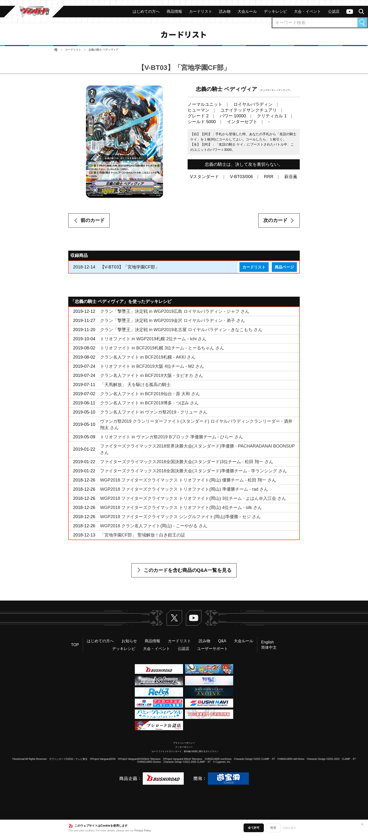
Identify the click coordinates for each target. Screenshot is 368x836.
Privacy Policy (143, 830)
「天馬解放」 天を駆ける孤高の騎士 (135, 384)
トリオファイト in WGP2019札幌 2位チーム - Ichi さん (153, 338)
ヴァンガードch (349, 11)
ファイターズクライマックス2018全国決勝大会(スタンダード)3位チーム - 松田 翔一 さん (186, 461)
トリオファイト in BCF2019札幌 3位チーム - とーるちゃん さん (162, 348)
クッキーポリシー (184, 747)
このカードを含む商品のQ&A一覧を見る (188, 570)
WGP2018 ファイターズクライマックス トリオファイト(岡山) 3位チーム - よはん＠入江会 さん (193, 498)
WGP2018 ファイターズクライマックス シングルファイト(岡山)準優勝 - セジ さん (180, 516)
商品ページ (284, 267)
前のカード (93, 220)
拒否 (273, 827)
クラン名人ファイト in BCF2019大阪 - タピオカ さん (151, 375)
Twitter (174, 618)
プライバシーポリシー (184, 743)
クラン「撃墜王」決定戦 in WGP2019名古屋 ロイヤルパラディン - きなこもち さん (181, 329)
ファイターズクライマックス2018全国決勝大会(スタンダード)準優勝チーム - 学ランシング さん (193, 470)
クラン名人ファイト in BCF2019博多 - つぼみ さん (149, 403)
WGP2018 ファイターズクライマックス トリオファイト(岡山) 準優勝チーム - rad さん (184, 489)
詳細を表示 (289, 827)
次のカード (275, 220)
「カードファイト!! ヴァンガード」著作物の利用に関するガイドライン (184, 751)
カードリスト (73, 49)
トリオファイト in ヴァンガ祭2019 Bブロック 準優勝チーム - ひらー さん (171, 437)
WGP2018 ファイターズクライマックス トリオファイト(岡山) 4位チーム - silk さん (181, 507)
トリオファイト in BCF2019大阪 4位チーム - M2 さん (152, 366)
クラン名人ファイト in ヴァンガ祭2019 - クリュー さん (153, 412)
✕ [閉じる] (362, 824)
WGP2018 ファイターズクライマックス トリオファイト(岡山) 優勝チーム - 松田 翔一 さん (188, 480)
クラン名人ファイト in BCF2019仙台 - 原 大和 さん (150, 393)
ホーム (56, 50)
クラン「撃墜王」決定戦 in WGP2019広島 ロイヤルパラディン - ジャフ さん (174, 311)
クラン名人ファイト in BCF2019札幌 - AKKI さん (148, 357)
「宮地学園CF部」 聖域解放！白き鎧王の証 (142, 535)
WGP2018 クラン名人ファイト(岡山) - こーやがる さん (153, 525)
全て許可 (253, 827)
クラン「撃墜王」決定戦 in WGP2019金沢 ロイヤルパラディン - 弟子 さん (172, 320)
